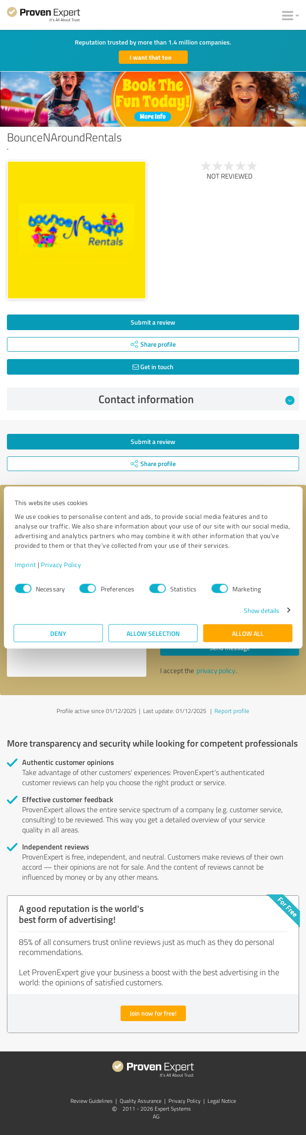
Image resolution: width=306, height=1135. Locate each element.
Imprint (25, 564)
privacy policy (215, 670)
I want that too (151, 57)
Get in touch (153, 366)
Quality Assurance (141, 1101)
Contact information (196, 399)
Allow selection (153, 633)
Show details (261, 610)
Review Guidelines (91, 1101)
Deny (58, 633)
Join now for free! (153, 1013)
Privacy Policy (61, 564)
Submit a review (153, 322)
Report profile (231, 711)
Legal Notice (222, 1101)
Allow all (248, 633)
